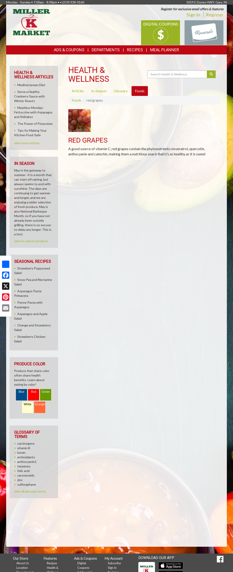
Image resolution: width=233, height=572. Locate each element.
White (27, 404)
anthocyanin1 (27, 462)
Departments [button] (106, 49)
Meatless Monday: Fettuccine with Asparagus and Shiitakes (33, 112)
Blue (21, 391)
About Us (22, 563)
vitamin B (23, 448)
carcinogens (26, 443)
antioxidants (26, 457)
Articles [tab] (78, 91)
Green (46, 391)
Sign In (193, 14)
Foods (76, 100)
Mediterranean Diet (31, 85)
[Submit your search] (211, 74)
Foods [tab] (139, 91)
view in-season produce (31, 241)
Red (33, 391)
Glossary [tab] (121, 91)
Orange (40, 404)
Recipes (135, 49)
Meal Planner (164, 49)
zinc (20, 480)
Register (214, 14)
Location (22, 567)
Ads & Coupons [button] (69, 49)
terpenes (23, 466)
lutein (21, 452)
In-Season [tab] (98, 91)
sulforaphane (26, 484)
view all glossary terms (30, 491)
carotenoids (25, 475)
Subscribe (114, 563)
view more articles (27, 143)
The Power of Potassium (35, 124)
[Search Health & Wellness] (177, 74)
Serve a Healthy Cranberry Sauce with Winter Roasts (29, 96)
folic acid (23, 471)
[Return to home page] (31, 22)
